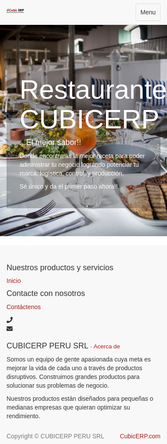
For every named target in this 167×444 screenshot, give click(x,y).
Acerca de (107, 346)
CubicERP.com (140, 436)
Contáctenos (24, 306)
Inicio (14, 280)
